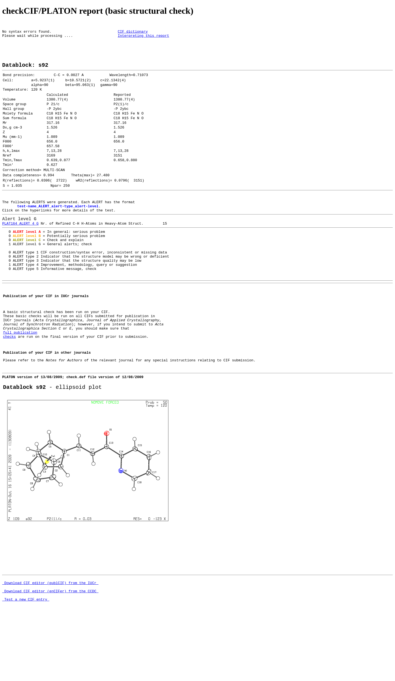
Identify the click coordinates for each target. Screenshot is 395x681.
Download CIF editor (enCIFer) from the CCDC (50, 655)
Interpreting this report (143, 37)
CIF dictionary (133, 32)
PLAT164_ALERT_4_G (20, 255)
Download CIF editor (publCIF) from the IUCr (50, 645)
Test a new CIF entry (25, 665)
